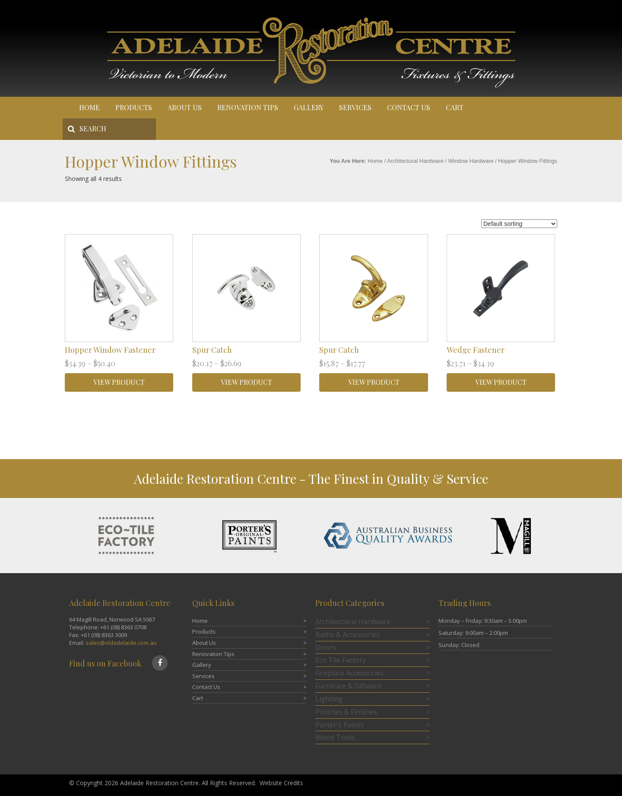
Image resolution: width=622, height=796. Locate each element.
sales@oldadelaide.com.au (121, 643)
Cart (454, 107)
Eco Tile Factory (340, 660)
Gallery (309, 107)
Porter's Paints (339, 724)
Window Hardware (470, 161)
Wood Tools (335, 737)
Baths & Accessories (347, 634)
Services (355, 107)
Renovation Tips (247, 107)
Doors (325, 647)
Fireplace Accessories (349, 673)
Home (89, 107)
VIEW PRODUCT (119, 382)
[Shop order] (519, 223)
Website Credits (281, 783)
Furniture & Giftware (348, 686)
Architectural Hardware (415, 161)
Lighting (329, 699)
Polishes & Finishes (346, 712)
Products (133, 107)
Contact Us (408, 107)
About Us (185, 107)
